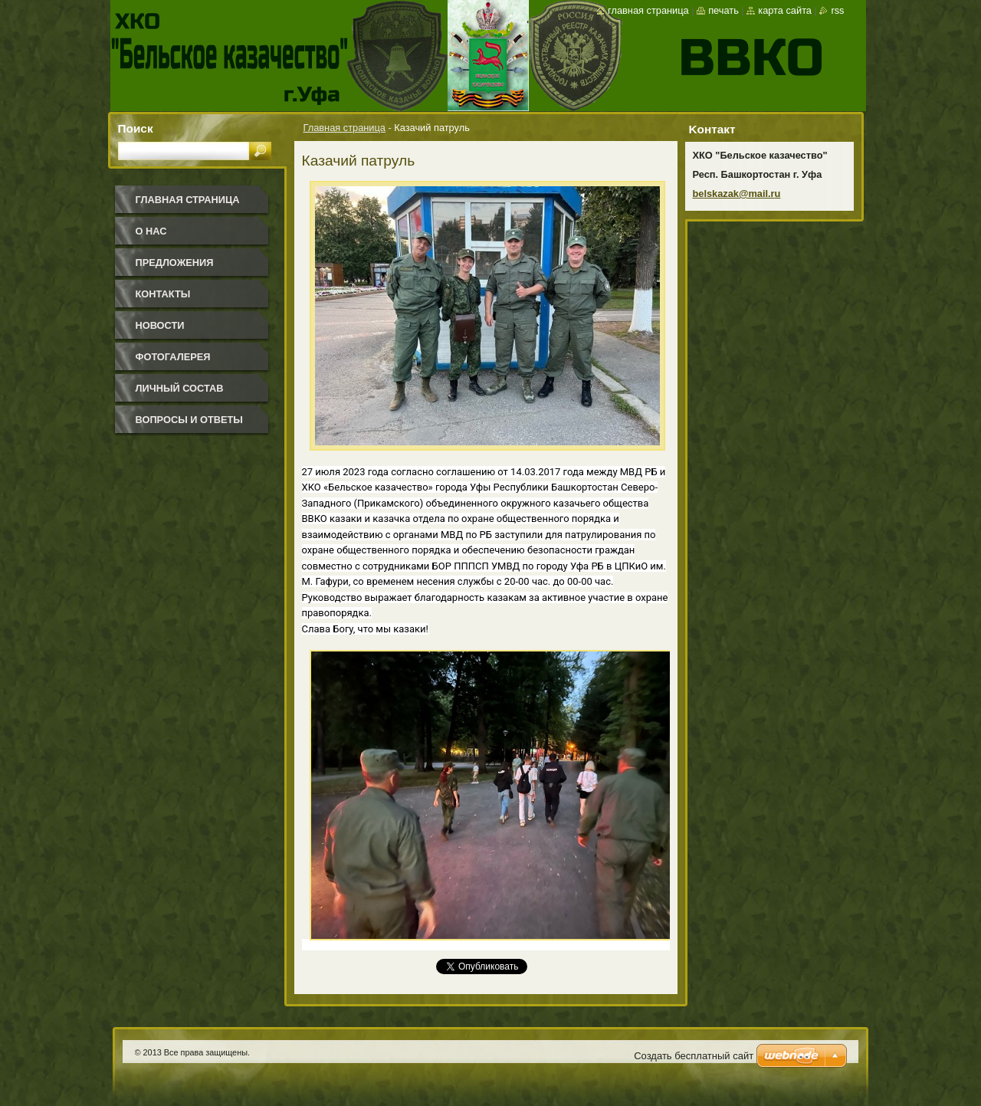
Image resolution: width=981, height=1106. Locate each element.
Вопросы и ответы (189, 419)
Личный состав (180, 388)
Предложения (175, 262)
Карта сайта (785, 10)
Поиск (135, 128)
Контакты (163, 294)
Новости (160, 325)
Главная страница (344, 127)
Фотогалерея (173, 357)
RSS (837, 10)
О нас (151, 231)
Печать (723, 10)
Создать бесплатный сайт (693, 1056)
